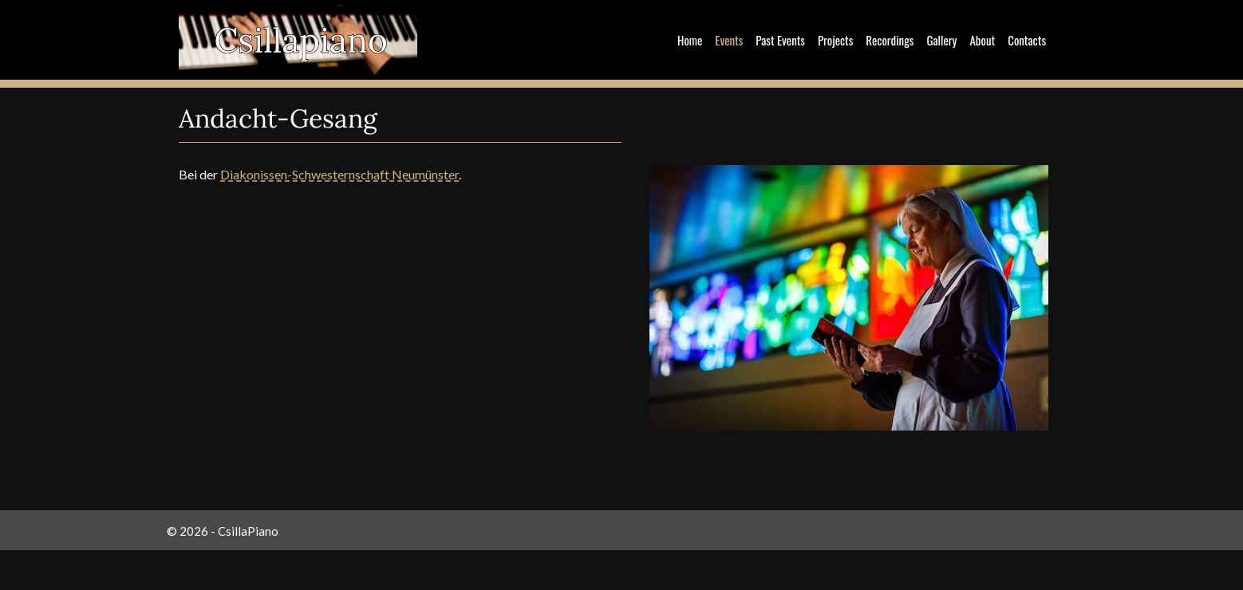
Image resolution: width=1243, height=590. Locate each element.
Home (689, 40)
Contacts (1027, 40)
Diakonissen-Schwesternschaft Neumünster (339, 174)
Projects (835, 40)
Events (729, 40)
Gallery (941, 40)
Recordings (890, 40)
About (982, 40)
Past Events (780, 40)
